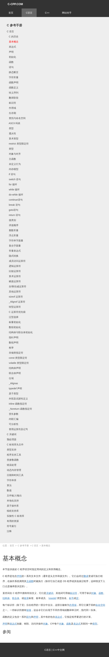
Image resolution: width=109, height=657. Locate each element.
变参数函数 (13, 459)
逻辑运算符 (14, 266)
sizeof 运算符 (15, 296)
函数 (10, 62)
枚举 (10, 347)
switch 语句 (14, 179)
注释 (9, 531)
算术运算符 (14, 276)
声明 (10, 51)
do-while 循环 (15, 194)
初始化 (11, 57)
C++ (47, 12)
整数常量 (12, 230)
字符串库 (11, 480)
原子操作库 (13, 505)
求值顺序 (12, 225)
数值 (9, 490)
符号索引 (11, 526)
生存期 (11, 113)
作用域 (11, 108)
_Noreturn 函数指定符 (19, 408)
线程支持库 (13, 510)
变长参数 (12, 414)
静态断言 (12, 72)
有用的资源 (13, 521)
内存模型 (12, 169)
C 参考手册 (14, 25)
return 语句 (13, 215)
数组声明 (12, 342)
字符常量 (12, 77)
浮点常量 (12, 235)
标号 (71, 598)
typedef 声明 (14, 388)
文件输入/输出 (14, 495)
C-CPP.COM (15, 4)
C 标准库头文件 (15, 444)
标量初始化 (14, 322)
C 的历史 (12, 36)
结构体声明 (14, 368)
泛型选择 (12, 317)
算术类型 (12, 138)
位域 (10, 378)
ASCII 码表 (13, 123)
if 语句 (11, 174)
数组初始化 (14, 327)
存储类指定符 (15, 352)
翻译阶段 (12, 97)
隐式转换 (12, 255)
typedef (52, 598)
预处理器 (11, 439)
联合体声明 (14, 373)
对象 (93, 593)
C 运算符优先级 (16, 312)
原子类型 (12, 393)
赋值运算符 (14, 281)
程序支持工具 (14, 454)
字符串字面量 (15, 240)
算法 (9, 485)
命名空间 (100, 605)
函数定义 (12, 87)
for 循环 (12, 184)
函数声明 (12, 82)
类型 (10, 128)
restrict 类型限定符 (18, 143)
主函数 (11, 159)
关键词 (49, 593)
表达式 (11, 46)
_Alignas (12, 383)
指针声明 (12, 337)
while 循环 (13, 189)
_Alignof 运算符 (16, 301)
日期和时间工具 (15, 475)
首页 (11, 12)
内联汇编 (12, 419)
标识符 (11, 102)
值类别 (11, 220)
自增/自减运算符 (16, 286)
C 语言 (10, 31)
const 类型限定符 (17, 357)
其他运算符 (14, 291)
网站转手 (67, 12)
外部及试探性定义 (17, 398)
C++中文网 (59, 650)
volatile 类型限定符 (18, 363)
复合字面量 (14, 245)
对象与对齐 (14, 153)
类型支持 (11, 449)
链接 (28, 610)
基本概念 (12, 41)
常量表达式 (14, 250)
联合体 (15, 598)
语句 (10, 67)
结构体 (6, 598)
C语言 (29, 12)
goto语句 (12, 210)
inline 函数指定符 (17, 403)
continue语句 (15, 199)
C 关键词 (11, 434)
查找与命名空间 (16, 118)
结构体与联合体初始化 (20, 332)
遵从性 (11, 133)
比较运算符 (14, 271)
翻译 (86, 576)
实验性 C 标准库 (15, 516)
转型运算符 (14, 306)
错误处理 (11, 465)
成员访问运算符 (16, 261)
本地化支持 (13, 500)
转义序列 (12, 92)
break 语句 (13, 204)
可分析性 (12, 424)
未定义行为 (14, 164)
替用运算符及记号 (17, 429)
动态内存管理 (14, 470)
